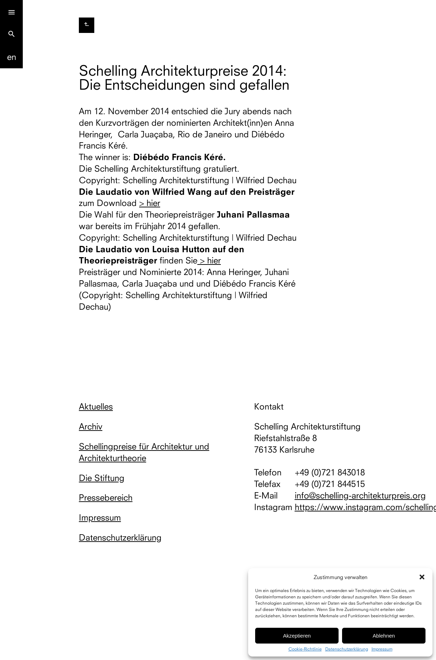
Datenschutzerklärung (346, 649)
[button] (421, 576)
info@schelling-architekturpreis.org (360, 495)
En (11, 57)
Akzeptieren (297, 636)
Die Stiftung (101, 478)
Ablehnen (384, 636)
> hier (149, 203)
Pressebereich (105, 497)
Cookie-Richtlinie (305, 649)
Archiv (90, 426)
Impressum (382, 649)
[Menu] (11, 11)
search (11, 34)
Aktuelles (96, 406)
